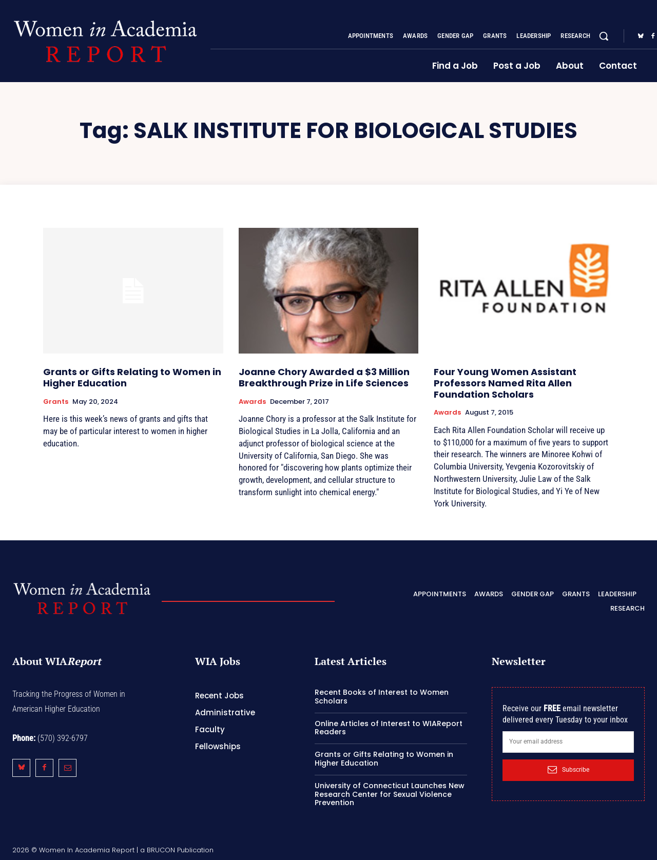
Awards (252, 402)
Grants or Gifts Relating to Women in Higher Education (132, 377)
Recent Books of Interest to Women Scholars (382, 696)
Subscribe (568, 769)
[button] (603, 36)
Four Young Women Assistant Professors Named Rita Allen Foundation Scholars (505, 382)
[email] (568, 742)
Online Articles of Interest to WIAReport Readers (388, 727)
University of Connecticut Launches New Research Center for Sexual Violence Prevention (390, 794)
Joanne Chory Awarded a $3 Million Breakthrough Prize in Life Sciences (324, 377)
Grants (55, 402)
